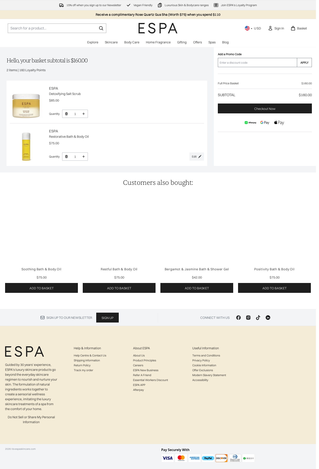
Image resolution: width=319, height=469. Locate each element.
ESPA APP (139, 385)
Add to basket (41, 288)
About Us (139, 355)
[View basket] (298, 28)
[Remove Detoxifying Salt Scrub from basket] (66, 114)
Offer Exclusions (202, 370)
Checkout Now (264, 109)
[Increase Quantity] (83, 114)
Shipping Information (87, 360)
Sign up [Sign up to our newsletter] (107, 318)
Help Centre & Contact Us (90, 355)
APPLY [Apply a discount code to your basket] (304, 62)
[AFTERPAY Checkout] (250, 122)
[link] (276, 28)
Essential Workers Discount (150, 380)
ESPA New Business (145, 370)
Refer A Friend (142, 375)
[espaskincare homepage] (158, 28)
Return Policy (82, 365)
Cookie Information (204, 365)
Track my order (83, 370)
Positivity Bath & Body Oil (274, 269)
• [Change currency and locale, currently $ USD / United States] (253, 28)
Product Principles (144, 360)
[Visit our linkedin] (268, 317)
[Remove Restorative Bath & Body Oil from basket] (66, 156)
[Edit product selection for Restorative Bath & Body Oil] (196, 156)
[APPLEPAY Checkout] (279, 122)
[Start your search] (57, 28)
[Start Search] (101, 28)
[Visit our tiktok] (258, 317)
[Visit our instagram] (248, 317)
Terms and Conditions (206, 355)
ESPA (53, 88)
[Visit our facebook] (238, 317)
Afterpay (138, 390)
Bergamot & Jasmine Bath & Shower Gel (197, 269)
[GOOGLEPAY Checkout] (265, 122)
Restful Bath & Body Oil (119, 269)
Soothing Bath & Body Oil (41, 269)
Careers (138, 365)
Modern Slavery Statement (209, 375)
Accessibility (200, 380)
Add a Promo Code (230, 54)
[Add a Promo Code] (257, 62)
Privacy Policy (201, 360)
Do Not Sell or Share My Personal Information (31, 419)
